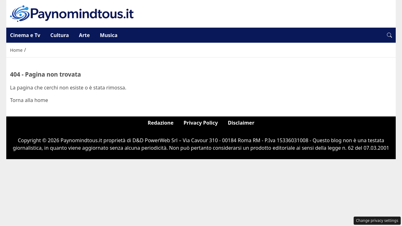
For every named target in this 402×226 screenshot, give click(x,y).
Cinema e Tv (25, 35)
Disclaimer (241, 122)
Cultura (59, 35)
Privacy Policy (201, 122)
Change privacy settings (377, 220)
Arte (84, 35)
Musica (108, 35)
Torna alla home (29, 100)
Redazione (160, 122)
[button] (389, 35)
